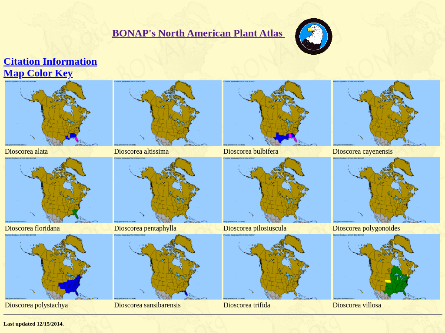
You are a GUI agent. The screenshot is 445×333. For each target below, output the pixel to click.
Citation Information (50, 61)
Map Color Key (38, 73)
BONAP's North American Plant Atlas (198, 33)
